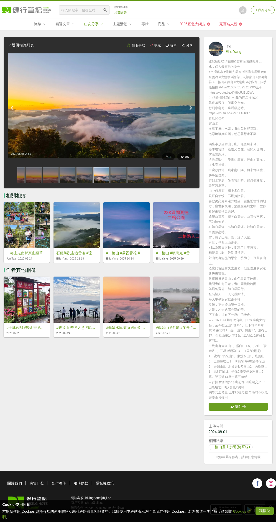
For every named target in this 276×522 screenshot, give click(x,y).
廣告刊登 (36, 483)
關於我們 (14, 483)
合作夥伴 (58, 483)
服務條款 (81, 483)
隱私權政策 (105, 483)
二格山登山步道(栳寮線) (230, 447)
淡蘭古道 (120, 12)
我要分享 (263, 10)
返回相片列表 (21, 45)
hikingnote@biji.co (98, 498)
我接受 (264, 511)
